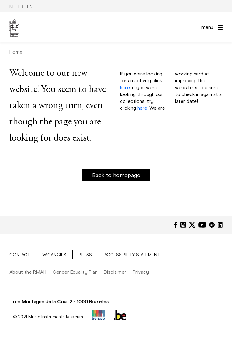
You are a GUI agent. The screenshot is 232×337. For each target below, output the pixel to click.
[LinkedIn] (220, 225)
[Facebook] (175, 225)
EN (30, 6)
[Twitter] (192, 225)
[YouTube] (202, 225)
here (125, 87)
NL (12, 6)
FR (20, 6)
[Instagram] (183, 225)
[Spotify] (212, 225)
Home (15, 52)
